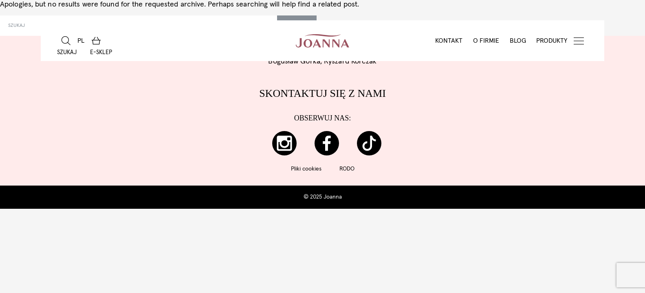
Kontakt (448, 40)
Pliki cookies (306, 169)
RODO (346, 169)
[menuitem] (81, 41)
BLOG (518, 40)
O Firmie (486, 40)
